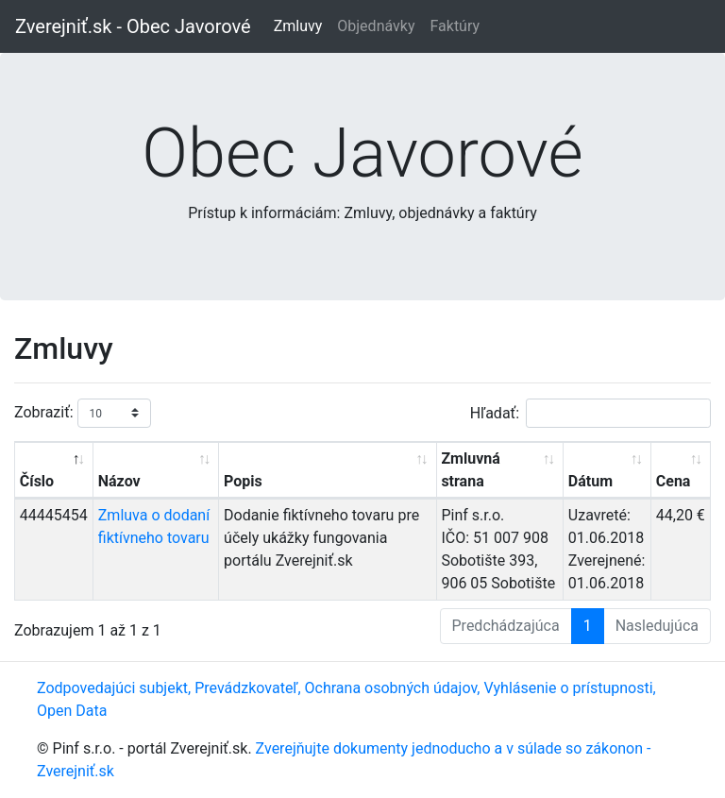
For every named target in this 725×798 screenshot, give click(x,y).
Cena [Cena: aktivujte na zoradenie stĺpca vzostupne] (673, 481)
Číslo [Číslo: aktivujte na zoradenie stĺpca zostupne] (37, 481)
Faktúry (455, 26)
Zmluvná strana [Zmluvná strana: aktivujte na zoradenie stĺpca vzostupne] (470, 470)
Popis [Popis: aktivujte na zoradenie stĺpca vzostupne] (243, 481)
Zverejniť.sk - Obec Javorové (133, 26)
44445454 (54, 515)
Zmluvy (298, 26)
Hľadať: (590, 413)
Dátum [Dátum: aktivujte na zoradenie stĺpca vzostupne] (590, 481)
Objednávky (375, 26)
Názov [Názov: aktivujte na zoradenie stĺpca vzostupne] (119, 481)
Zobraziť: (82, 413)
